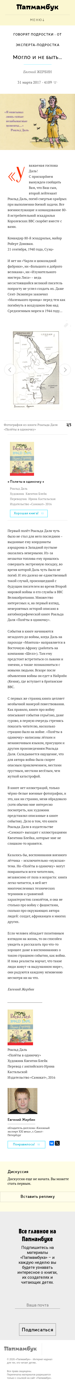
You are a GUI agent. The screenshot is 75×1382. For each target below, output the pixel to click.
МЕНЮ (36, 20)
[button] (66, 325)
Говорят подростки (33, 35)
